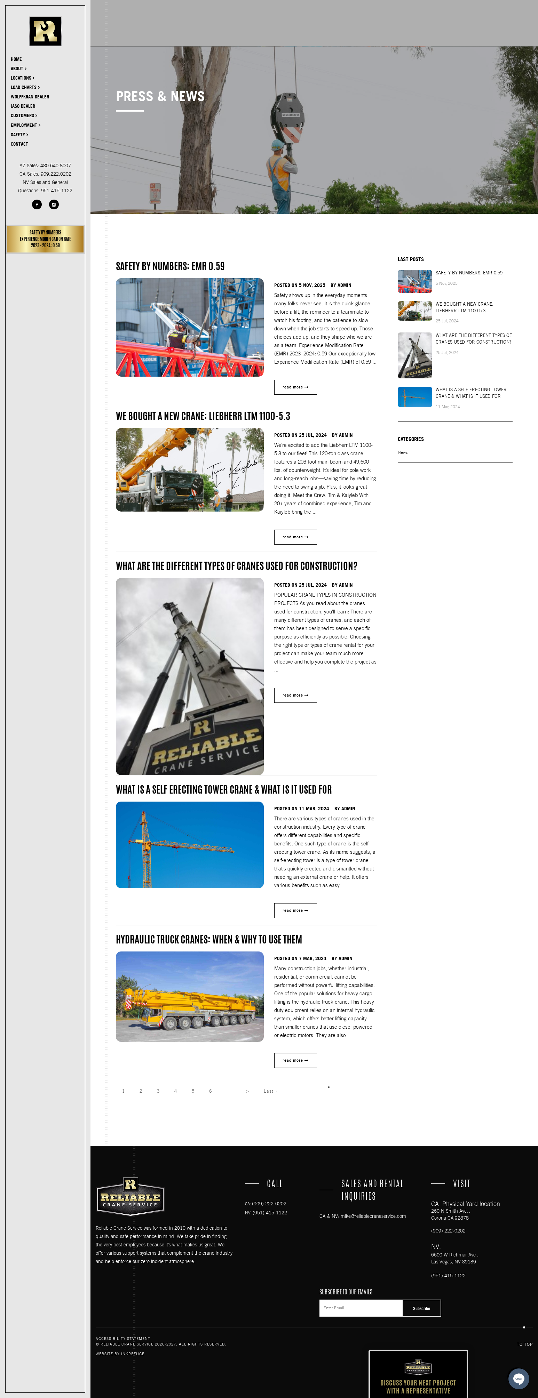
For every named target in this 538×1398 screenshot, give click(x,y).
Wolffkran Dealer (30, 96)
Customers (24, 115)
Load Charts (25, 87)
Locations (22, 78)
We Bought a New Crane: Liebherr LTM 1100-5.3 (464, 307)
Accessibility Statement (123, 1338)
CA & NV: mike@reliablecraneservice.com (362, 1216)
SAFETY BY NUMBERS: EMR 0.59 (469, 272)
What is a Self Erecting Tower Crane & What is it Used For (471, 393)
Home (16, 59)
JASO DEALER (23, 106)
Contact (19, 144)
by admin (341, 285)
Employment (25, 125)
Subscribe (421, 1308)
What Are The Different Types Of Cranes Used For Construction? (474, 339)
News (403, 452)
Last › (270, 1091)
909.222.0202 (56, 174)
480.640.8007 (55, 165)
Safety (19, 134)
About (18, 68)
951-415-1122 (56, 190)
